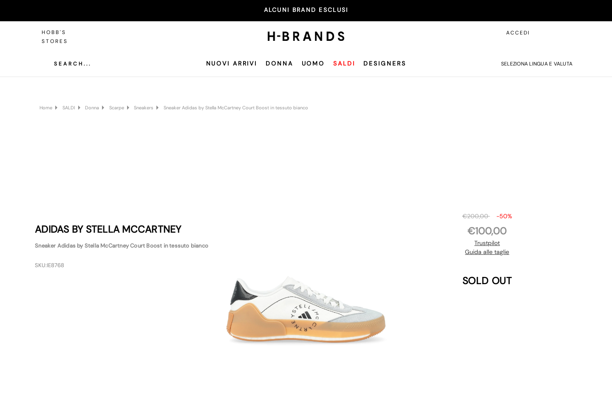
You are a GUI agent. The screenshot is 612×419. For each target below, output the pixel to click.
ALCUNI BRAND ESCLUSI (306, 10)
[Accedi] (545, 33)
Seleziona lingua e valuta (536, 63)
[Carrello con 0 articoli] (564, 32)
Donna (279, 63)
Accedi (518, 32)
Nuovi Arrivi (232, 63)
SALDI (344, 63)
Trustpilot (487, 243)
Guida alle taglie (487, 252)
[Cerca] (66, 64)
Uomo (313, 63)
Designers (384, 63)
